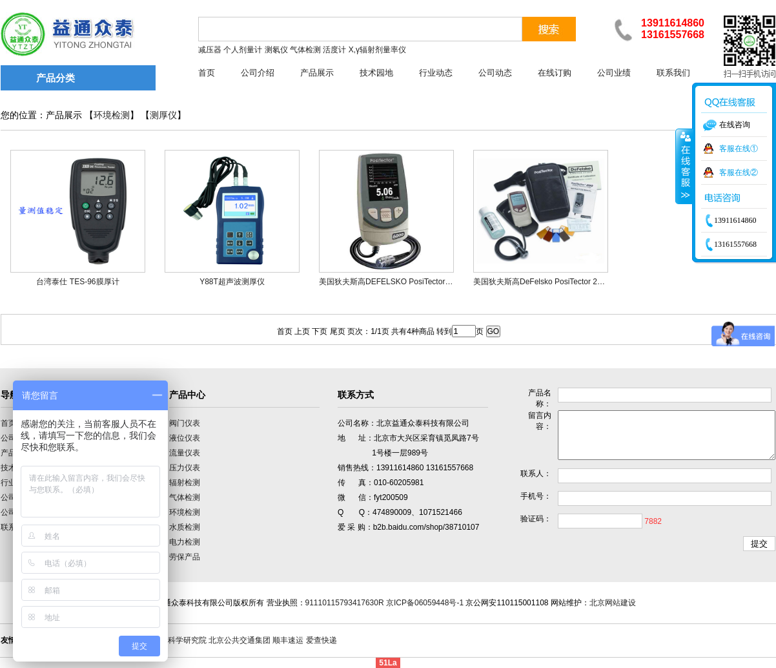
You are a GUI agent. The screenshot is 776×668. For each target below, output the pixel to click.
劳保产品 (184, 556)
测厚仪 (163, 115)
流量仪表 (184, 452)
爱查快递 (321, 640)
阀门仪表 (184, 423)
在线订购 (554, 73)
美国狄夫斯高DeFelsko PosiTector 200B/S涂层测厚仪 (565, 281)
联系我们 (673, 73)
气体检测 (184, 497)
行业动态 (436, 73)
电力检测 (184, 542)
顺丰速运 (287, 640)
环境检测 (112, 115)
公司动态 (495, 73)
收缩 (684, 166)
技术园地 (376, 73)
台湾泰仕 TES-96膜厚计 (77, 281)
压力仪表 (184, 467)
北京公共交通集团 (240, 640)
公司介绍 (257, 73)
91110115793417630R (344, 602)
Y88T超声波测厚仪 (232, 281)
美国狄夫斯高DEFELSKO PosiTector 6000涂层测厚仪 (411, 281)
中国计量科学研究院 (172, 640)
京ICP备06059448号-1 (425, 602)
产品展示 (317, 73)
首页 (206, 73)
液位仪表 (184, 438)
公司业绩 (614, 73)
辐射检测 (184, 482)
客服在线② (738, 172)
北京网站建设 (612, 602)
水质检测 (184, 527)
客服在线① (738, 148)
